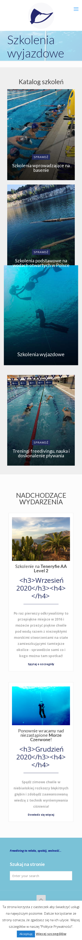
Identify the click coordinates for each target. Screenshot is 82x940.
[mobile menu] (76, 8)
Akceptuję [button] (25, 934)
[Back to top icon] (41, 899)
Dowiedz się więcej (41, 814)
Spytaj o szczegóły (41, 663)
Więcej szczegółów (51, 933)
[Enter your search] (41, 875)
